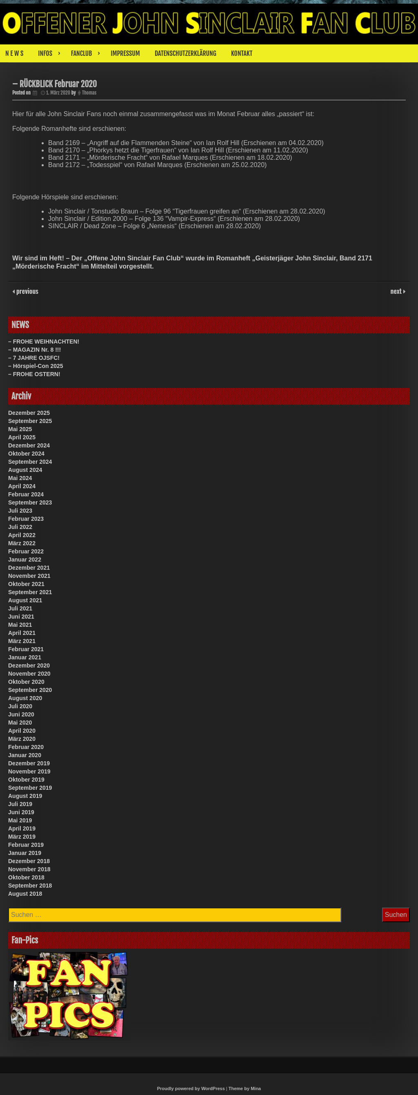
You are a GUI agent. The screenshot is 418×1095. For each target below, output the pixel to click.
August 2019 (25, 796)
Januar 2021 (24, 657)
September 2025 (30, 421)
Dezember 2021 (29, 567)
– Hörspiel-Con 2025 (35, 366)
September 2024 (30, 461)
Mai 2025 (20, 429)
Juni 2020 (21, 714)
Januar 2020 (24, 755)
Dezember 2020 (29, 665)
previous (26, 291)
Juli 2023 (20, 510)
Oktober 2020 (26, 682)
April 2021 (22, 633)
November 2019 (29, 771)
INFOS (45, 53)
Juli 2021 (20, 608)
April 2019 (22, 828)
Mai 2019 (20, 820)
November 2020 (29, 673)
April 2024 (22, 486)
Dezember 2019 (29, 763)
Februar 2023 (26, 519)
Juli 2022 (20, 527)
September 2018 (30, 885)
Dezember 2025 (29, 413)
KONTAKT (242, 53)
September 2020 (30, 690)
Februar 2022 (26, 551)
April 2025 (22, 437)
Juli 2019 (20, 804)
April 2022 (22, 535)
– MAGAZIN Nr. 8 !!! (34, 349)
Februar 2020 (26, 747)
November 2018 (29, 869)
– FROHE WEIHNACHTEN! (43, 341)
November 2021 (29, 576)
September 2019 (30, 787)
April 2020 (22, 730)
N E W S (14, 53)
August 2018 (25, 893)
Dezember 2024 (29, 445)
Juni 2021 (21, 616)
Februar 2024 (26, 494)
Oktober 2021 (26, 584)
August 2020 (25, 698)
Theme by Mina (245, 1088)
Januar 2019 (24, 853)
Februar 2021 (26, 649)
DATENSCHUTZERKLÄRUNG (185, 53)
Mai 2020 (20, 722)
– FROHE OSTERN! (34, 374)
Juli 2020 (20, 706)
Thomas (89, 93)
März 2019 (22, 836)
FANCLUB (81, 53)
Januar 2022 (24, 559)
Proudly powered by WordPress (191, 1088)
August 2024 (25, 470)
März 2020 (22, 739)
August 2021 (25, 600)
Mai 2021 (20, 624)
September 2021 (30, 592)
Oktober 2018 (26, 877)
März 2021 (22, 641)
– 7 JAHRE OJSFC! (34, 358)
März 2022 (22, 543)
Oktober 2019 (26, 779)
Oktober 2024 (26, 453)
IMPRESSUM (125, 53)
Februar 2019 (26, 845)
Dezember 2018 (29, 861)
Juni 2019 (21, 812)
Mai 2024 (20, 478)
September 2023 (30, 502)
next (397, 291)
